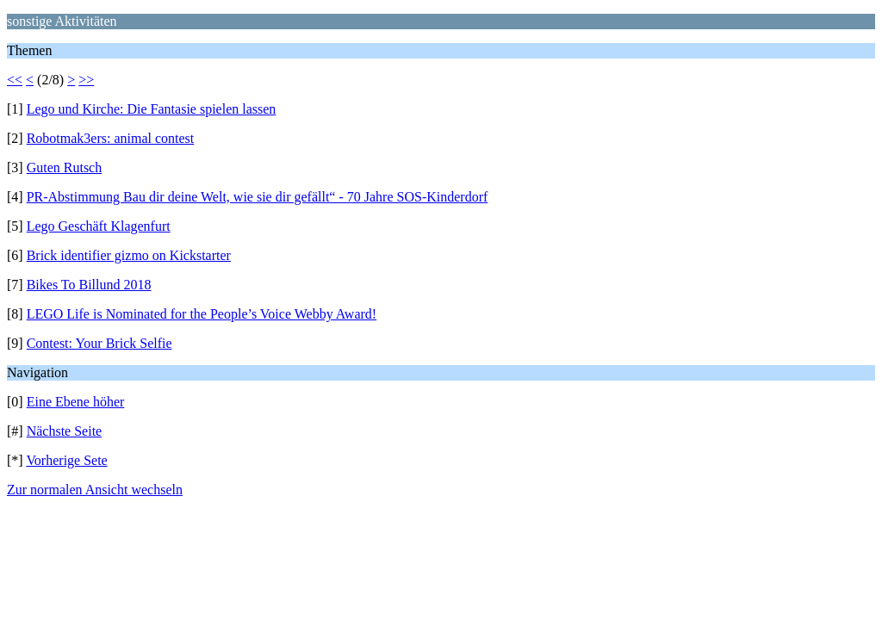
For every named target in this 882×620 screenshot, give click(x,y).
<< (14, 79)
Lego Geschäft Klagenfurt (99, 226)
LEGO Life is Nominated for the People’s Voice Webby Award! (202, 314)
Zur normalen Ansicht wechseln (95, 489)
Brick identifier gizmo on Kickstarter (129, 255)
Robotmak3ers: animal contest (111, 138)
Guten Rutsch (64, 167)
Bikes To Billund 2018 (89, 284)
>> (86, 79)
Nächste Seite (64, 431)
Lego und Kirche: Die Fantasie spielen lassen (151, 109)
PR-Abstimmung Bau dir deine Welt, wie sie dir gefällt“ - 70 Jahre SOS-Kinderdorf (257, 196)
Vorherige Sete (66, 460)
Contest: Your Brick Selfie (99, 343)
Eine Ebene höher (76, 401)
